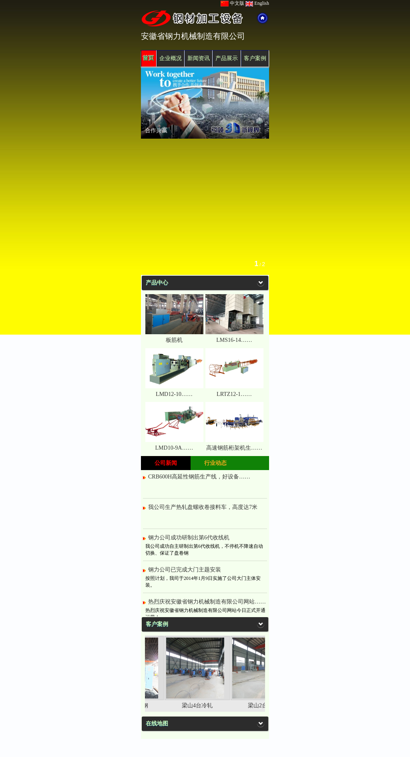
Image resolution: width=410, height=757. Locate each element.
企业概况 (170, 58)
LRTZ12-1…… (234, 394)
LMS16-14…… (234, 340)
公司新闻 (166, 463)
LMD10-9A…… (174, 448)
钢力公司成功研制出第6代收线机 (188, 538)
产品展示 (226, 58)
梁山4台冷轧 (202, 705)
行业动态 (215, 463)
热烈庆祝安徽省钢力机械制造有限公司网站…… (207, 602)
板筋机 (174, 340)
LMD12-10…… (174, 394)
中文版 (232, 3)
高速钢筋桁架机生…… (234, 448)
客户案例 (255, 58)
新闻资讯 (198, 58)
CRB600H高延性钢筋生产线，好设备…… (199, 477)
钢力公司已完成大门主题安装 (184, 570)
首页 (148, 58)
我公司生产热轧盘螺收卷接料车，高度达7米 (202, 507)
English (257, 3)
